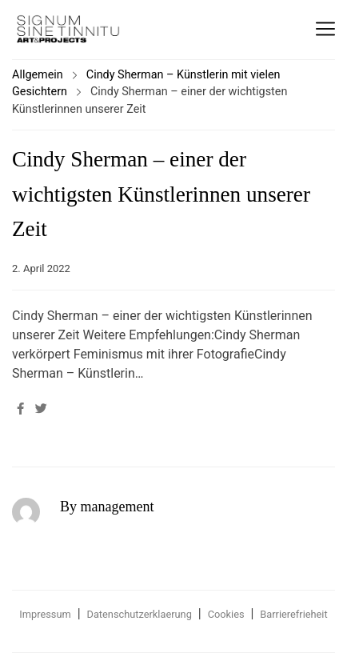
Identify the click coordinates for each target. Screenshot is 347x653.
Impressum (44, 614)
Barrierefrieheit (293, 614)
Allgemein (37, 75)
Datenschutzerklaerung (139, 614)
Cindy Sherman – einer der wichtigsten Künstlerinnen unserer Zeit (161, 194)
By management (107, 507)
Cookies (226, 614)
